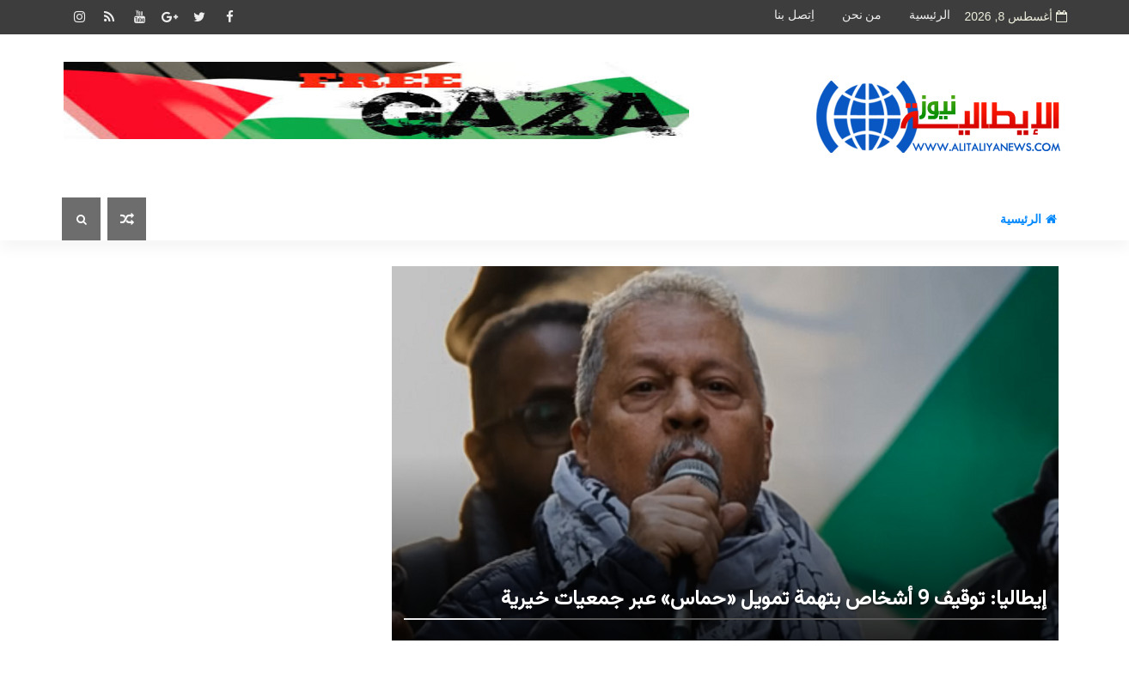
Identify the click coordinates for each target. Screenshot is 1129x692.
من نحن (862, 15)
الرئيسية (929, 15)
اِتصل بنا (794, 15)
